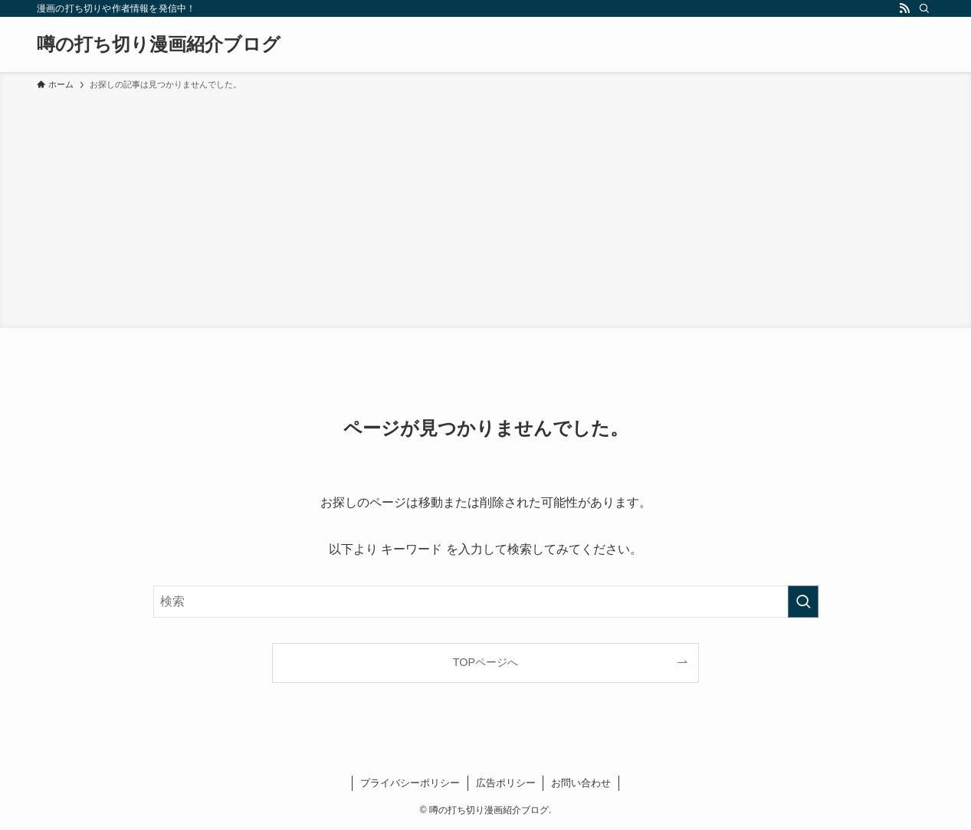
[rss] (904, 8)
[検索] (924, 8)
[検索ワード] (485, 602)
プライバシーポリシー (410, 783)
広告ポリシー (506, 783)
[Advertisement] (486, 207)
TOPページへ (485, 662)
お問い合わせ (581, 783)
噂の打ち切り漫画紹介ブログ (158, 44)
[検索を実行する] (803, 602)
